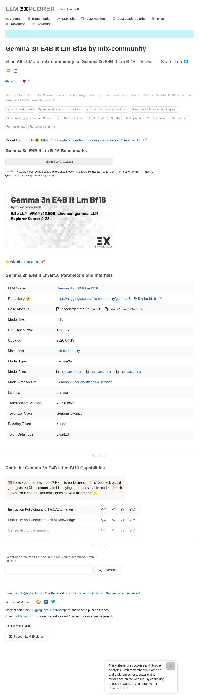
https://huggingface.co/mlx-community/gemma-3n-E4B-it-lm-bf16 (90, 140)
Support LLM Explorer (26, 636)
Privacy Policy (60, 593)
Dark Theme (69, 9)
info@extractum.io (31, 593)
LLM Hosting (93, 18)
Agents (13, 18)
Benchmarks (39, 18)
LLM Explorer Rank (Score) (38, 175)
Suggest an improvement (123, 593)
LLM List (66, 18)
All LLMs (26, 61)
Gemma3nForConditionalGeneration (84, 382)
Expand (99, 455)
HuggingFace (39, 610)
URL (146, 61)
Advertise (41, 24)
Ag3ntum (26, 616)
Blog (158, 18)
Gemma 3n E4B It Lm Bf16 (108, 61)
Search (108, 570)
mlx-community (58, 61)
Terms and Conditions (88, 593)
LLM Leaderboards (128, 18)
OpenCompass (60, 610)
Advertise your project (25, 261)
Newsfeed (15, 24)
